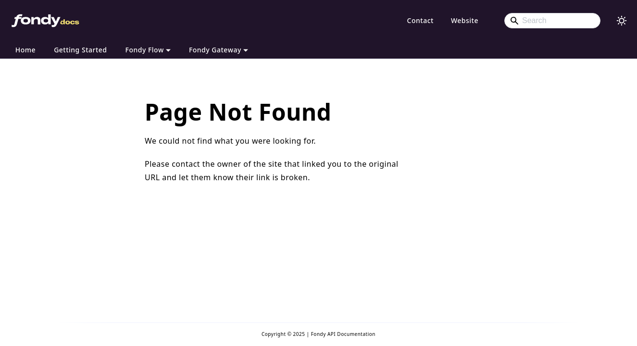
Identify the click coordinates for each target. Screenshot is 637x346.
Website (464, 20)
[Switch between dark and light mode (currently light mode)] (621, 20)
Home (25, 49)
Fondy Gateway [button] (215, 49)
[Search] (552, 20)
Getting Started (80, 49)
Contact (420, 20)
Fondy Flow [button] (144, 49)
